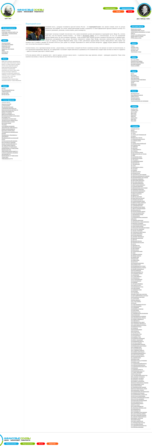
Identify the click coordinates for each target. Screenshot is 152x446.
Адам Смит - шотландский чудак (10, 32)
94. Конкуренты (135, 249)
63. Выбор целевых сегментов (138, 202)
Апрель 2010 (134, 117)
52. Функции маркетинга (137, 186)
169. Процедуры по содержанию (139, 360)
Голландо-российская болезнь (138, 34)
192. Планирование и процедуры (139, 394)
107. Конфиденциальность (137, 269)
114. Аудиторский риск (136, 279)
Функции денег (134, 47)
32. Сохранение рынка (136, 156)
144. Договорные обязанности (138, 323)
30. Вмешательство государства (138, 153)
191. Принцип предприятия (137, 393)
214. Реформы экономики (137, 427)
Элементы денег (135, 48)
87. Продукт (134, 239)
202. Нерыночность (135, 409)
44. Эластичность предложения (138, 174)
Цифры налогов (135, 96)
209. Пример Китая (135, 419)
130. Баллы (133, 303)
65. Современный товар (136, 205)
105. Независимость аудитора (138, 266)
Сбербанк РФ (5, 51)
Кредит (132, 130)
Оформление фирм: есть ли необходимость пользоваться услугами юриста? (140, 32)
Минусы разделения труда (8, 114)
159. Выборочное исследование (138, 345)
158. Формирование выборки (138, 344)
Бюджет (4, 88)
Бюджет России (5, 94)
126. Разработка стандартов (137, 297)
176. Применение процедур (137, 370)
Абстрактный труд (6, 154)
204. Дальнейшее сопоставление (139, 412)
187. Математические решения (138, 387)
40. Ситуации (134, 168)
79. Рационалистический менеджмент (140, 227)
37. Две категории (135, 164)
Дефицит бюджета (6, 91)
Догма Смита (5, 157)
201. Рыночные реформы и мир (138, 407)
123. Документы (135, 292)
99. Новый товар (135, 257)
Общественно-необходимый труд (10, 151)
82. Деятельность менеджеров (138, 232)
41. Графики (134, 170)
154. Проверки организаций (138, 338)
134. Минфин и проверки (137, 308)
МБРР (3, 50)
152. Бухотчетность (135, 335)
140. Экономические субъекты (138, 317)
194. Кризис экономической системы (140, 397)
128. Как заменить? (135, 300)
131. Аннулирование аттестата (138, 304)
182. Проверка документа (137, 379)
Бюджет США (5, 93)
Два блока (4, 124)
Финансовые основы (136, 29)
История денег (134, 50)
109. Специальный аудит (137, 272)
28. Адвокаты (134, 150)
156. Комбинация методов (137, 341)
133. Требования (135, 307)
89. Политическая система (137, 242)
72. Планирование (135, 215)
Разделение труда (6, 117)
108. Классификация (136, 270)
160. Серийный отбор (136, 347)
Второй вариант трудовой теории (10, 155)
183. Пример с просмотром (137, 381)
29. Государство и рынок (137, 152)
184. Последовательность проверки (139, 382)
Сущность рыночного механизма (10, 152)
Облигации (133, 84)
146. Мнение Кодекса (136, 326)
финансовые (30, 9)
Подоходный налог (135, 99)
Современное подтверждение (9, 118)
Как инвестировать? (136, 64)
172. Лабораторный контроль (138, 365)
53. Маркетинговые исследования (139, 187)
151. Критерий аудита (136, 334)
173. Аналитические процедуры (139, 366)
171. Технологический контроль (139, 363)
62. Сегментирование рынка (138, 201)
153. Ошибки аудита (136, 336)
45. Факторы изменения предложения (140, 176)
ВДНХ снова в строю (136, 37)
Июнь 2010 (133, 114)
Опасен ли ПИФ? (135, 65)
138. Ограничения (135, 314)
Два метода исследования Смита (10, 120)
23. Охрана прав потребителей (138, 143)
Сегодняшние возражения (8, 126)
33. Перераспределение (136, 158)
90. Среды (133, 243)
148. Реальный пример (136, 329)
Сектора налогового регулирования (139, 100)
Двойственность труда (7, 158)
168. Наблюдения (135, 359)
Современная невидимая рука (9, 108)
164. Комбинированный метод (138, 353)
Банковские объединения (8, 48)
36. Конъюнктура (135, 162)
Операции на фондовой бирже (138, 79)
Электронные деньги (136, 51)
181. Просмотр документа (137, 378)
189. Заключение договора (137, 390)
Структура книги (6, 105)
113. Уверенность (135, 277)
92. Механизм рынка (136, 246)
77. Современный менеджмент (138, 224)
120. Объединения (135, 288)
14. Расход (133, 136)
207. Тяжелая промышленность (138, 416)
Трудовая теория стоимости (8, 145)
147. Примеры (134, 328)
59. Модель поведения (136, 196)
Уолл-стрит (133, 85)
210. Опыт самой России (137, 421)
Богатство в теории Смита (8, 130)
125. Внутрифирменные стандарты (139, 295)
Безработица (134, 131)
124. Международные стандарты (139, 294)
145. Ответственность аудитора (138, 325)
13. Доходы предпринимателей (138, 134)
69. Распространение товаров (138, 211)
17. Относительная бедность (138, 139)
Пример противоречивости (8, 129)
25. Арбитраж (134, 146)
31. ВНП (133, 155)
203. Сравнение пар (135, 410)
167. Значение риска (136, 357)
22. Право (133, 142)
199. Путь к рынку (135, 404)
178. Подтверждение (136, 373)
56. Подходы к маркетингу (137, 192)
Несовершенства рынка (7, 106)
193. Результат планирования (138, 396)
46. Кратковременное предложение (139, 177)
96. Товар (133, 252)
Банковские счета (6, 46)
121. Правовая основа (136, 289)
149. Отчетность (135, 331)
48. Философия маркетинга (137, 180)
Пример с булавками (7, 112)
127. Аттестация (135, 298)
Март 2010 (133, 119)
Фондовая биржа (135, 78)
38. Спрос (133, 165)
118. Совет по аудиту (136, 285)
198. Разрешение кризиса (137, 403)
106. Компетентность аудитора (138, 267)
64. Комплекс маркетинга (137, 204)
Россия (130, 11)
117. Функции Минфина (137, 283)
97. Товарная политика (136, 254)
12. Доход (133, 133)
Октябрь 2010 (134, 108)
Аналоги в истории (6, 104)
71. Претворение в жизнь (137, 214)
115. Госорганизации (136, 280)
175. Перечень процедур (137, 369)
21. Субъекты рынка (136, 140)
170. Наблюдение (135, 362)
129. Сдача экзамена (136, 301)
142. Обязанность (135, 320)
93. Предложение (135, 248)
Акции (132, 82)
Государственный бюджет (8, 90)
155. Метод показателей (137, 339)
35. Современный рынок (137, 161)
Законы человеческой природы (9, 143)
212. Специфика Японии (137, 424)
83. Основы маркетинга (136, 233)
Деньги (132, 45)
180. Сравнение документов (138, 376)
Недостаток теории (6, 123)
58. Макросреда (135, 195)
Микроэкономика (127, 8)
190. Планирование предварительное (140, 391)
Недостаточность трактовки (8, 142)
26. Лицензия (134, 147)
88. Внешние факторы (136, 241)
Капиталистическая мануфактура (10, 109)
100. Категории (134, 258)
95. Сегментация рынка (136, 251)
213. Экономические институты (139, 425)
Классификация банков (7, 44)
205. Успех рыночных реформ (138, 413)
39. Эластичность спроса (137, 167)
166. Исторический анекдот (138, 356)
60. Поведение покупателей (137, 198)
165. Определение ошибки (137, 354)
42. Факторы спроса (136, 171)
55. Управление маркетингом (138, 190)
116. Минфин (134, 282)
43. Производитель (135, 173)
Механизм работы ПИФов (137, 62)
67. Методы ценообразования (138, 208)
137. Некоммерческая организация (139, 313)
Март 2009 (133, 120)
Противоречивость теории (8, 121)
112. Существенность (136, 276)
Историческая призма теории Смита (11, 115)
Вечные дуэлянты (6, 30)
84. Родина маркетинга (136, 235)
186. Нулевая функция (136, 385)
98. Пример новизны (136, 255)
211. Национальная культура (138, 422)
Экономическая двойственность (9, 127)
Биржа (132, 73)
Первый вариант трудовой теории (10, 148)
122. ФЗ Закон (134, 291)
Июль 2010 (133, 113)
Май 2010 (133, 116)
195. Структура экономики (137, 398)
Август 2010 (134, 111)
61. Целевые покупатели (137, 199)
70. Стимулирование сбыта (137, 212)
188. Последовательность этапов (139, 388)
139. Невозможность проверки (138, 316)
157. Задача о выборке (136, 342)
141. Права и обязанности (137, 319)
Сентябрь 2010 (134, 110)
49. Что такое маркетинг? (137, 181)
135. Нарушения (135, 310)
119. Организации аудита (137, 286)
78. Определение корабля (137, 226)
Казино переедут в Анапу (137, 36)
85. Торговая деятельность (137, 236)
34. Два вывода (134, 159)
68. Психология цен (136, 210)
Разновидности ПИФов (136, 61)
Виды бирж (134, 75)
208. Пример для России (137, 418)
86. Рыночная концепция (137, 238)
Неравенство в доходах (136, 137)
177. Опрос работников (136, 372)
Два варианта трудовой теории (9, 146)
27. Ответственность (136, 149)
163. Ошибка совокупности (137, 351)
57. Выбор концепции (136, 193)
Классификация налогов (137, 95)
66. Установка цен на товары (138, 207)
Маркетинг (52, 443)
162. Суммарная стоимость (137, 350)
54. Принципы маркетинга (137, 189)
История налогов (135, 93)
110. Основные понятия (136, 273)
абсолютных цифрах (88, 35)
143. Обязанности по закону (138, 322)
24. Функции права (135, 145)
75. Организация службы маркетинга (140, 221)
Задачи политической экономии (9, 140)
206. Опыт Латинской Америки (138, 415)
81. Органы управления (136, 230)
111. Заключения (135, 274)
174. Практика (134, 367)
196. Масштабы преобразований (139, 400)
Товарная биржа (135, 76)
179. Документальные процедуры (139, 375)
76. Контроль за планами (137, 223)
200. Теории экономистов (137, 406)
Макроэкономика (110, 8)
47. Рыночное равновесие (137, 178)
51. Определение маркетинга (138, 184)
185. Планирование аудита (137, 384)
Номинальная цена (6, 149)
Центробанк (5, 53)
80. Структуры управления (137, 229)
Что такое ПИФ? (135, 59)
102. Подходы (134, 261)
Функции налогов (135, 98)
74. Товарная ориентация (137, 220)
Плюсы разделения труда (8, 111)
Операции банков (6, 43)
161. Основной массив (136, 348)
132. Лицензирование (136, 305)
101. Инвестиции (135, 260)
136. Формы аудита (135, 311)
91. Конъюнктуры (135, 245)
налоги (105, 42)
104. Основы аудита (136, 264)
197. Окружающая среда (137, 401)
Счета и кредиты (6, 47)
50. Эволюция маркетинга (137, 183)
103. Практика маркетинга (137, 263)
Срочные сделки (135, 81)
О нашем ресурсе (135, 128)
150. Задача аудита (135, 332)
